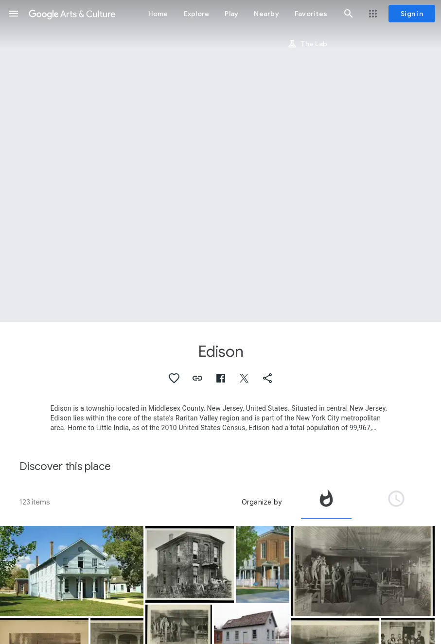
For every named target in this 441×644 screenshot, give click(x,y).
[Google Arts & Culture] (72, 13)
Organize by (262, 502)
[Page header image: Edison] (220, 161)
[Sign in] (411, 13)
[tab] (326, 502)
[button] (13, 13)
